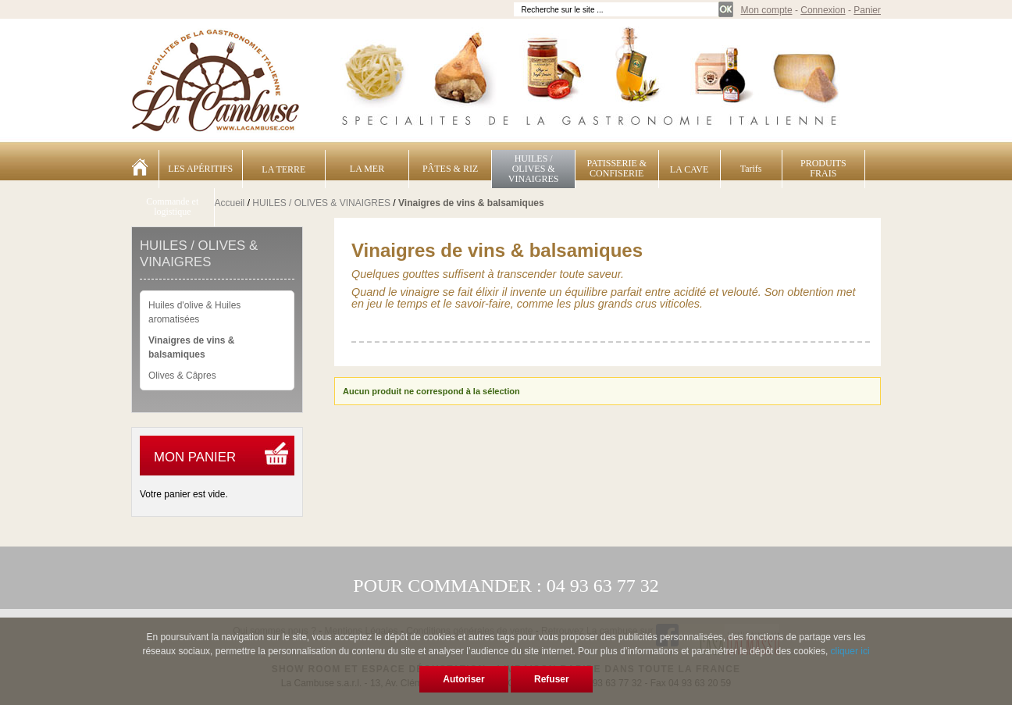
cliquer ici (850, 651)
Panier (867, 10)
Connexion (822, 10)
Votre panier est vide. (184, 494)
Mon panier (195, 457)
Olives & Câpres (182, 375)
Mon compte (767, 10)
